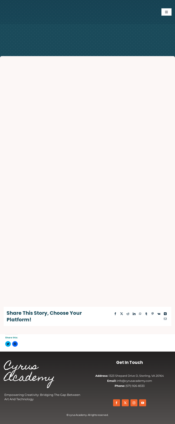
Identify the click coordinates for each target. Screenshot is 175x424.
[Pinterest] (152, 313)
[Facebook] (115, 313)
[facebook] (116, 402)
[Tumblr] (146, 313)
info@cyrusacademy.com (129, 380)
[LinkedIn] (134, 313)
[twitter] (125, 402)
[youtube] (142, 402)
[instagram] (133, 402)
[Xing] (165, 313)
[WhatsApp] (140, 313)
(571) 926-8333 (130, 386)
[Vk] (159, 313)
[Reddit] (128, 313)
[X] (121, 313)
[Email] (165, 319)
